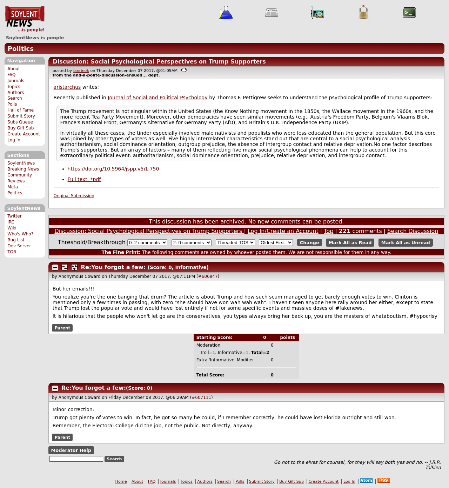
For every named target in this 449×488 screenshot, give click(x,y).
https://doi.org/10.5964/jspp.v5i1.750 (113, 169)
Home (121, 481)
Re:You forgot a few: (114, 267)
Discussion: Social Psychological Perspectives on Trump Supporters (159, 61)
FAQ (11, 74)
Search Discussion (412, 231)
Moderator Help (71, 450)
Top (328, 231)
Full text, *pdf (84, 179)
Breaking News (23, 169)
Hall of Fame (20, 110)
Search (14, 98)
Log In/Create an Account (283, 231)
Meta (12, 187)
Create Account (23, 134)
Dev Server (19, 245)
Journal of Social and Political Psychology (157, 97)
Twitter (14, 216)
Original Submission (74, 195)
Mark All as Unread (405, 242)
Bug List (16, 240)
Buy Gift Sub (20, 128)
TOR (11, 251)
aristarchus (67, 87)
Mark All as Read (350, 242)
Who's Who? (20, 234)
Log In (13, 140)
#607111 (201, 397)
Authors (15, 92)
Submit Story (21, 116)
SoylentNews (25, 19)
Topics (13, 86)
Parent (62, 327)
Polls (12, 104)
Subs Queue (20, 122)
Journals (15, 80)
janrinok (81, 70)
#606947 (208, 276)
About (13, 68)
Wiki (11, 228)
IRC (10, 222)
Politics (21, 48)
